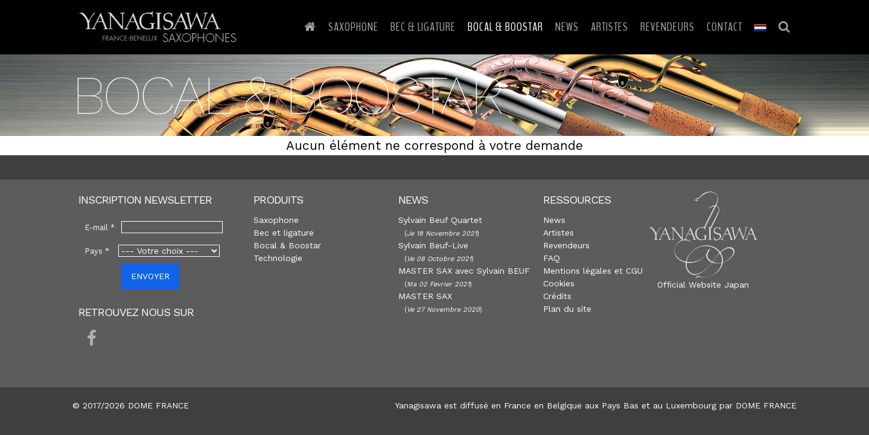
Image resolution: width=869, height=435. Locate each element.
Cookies (559, 283)
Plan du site (567, 309)
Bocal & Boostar (505, 27)
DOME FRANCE (766, 405)
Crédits (557, 296)
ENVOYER (150, 276)
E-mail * (100, 227)
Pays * (97, 251)
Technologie (277, 258)
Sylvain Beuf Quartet (440, 220)
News (567, 27)
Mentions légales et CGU (593, 271)
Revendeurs (667, 27)
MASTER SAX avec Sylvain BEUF (464, 271)
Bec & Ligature (423, 27)
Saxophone (353, 27)
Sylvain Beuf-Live (433, 245)
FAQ (551, 258)
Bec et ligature (283, 232)
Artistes (609, 27)
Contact (724, 27)
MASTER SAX (425, 296)
